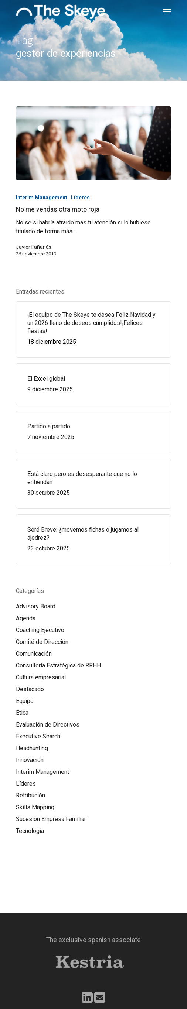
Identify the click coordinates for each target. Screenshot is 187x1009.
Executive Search (38, 736)
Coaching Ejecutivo (40, 630)
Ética (22, 712)
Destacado (30, 689)
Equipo (25, 700)
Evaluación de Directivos (47, 724)
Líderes (80, 197)
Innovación (30, 759)
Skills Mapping (35, 807)
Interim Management (41, 197)
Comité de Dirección (42, 641)
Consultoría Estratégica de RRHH (58, 665)
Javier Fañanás (33, 247)
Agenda (25, 618)
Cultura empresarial (41, 677)
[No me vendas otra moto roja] (93, 143)
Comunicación (34, 653)
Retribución (30, 795)
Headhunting (32, 748)
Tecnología (30, 830)
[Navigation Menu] (167, 12)
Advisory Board (35, 606)
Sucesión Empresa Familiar (51, 819)
